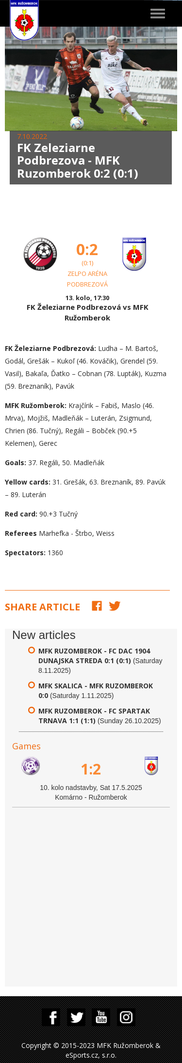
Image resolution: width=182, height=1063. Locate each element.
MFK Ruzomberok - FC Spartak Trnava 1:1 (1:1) (94, 715)
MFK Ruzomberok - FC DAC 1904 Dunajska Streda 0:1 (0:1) (94, 655)
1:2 (91, 769)
